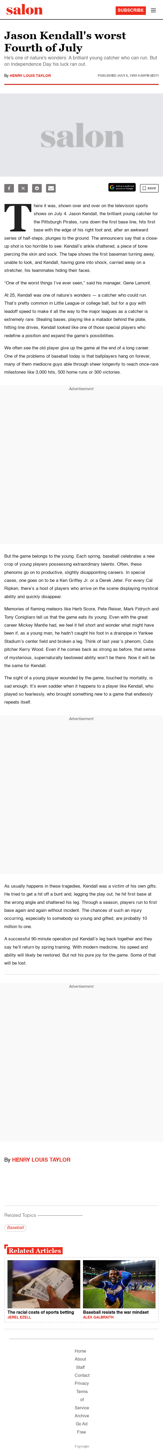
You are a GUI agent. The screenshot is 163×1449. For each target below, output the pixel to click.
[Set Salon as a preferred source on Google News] (122, 187)
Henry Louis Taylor (30, 76)
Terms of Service (82, 1400)
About (80, 1359)
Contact (82, 1376)
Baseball (15, 1228)
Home (80, 1351)
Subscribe (131, 11)
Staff (80, 1368)
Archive (82, 1416)
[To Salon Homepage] (24, 9)
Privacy (82, 1384)
